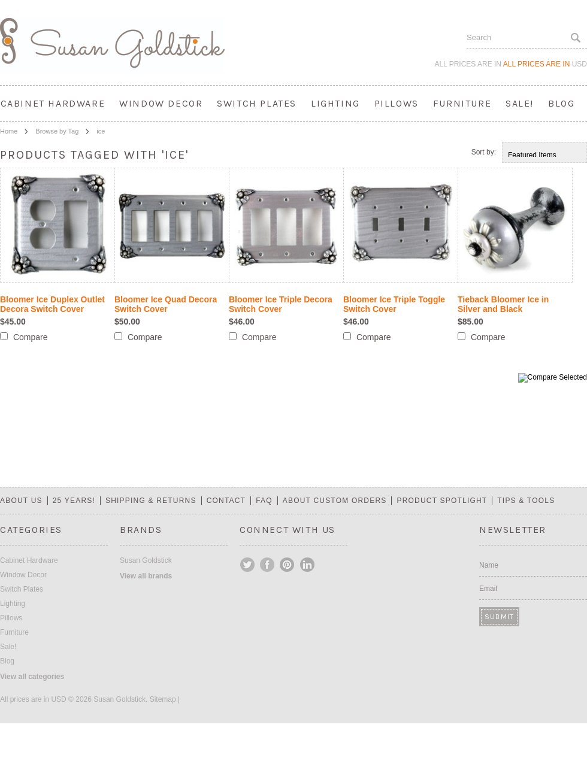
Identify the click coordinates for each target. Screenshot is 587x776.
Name (488, 565)
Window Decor (160, 103)
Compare (30, 337)
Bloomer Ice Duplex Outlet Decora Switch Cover (52, 304)
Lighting (335, 103)
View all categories (32, 676)
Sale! (520, 103)
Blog (561, 103)
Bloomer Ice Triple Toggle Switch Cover (394, 304)
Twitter (248, 564)
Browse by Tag (56, 131)
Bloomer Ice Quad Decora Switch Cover (165, 304)
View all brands (146, 576)
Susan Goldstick (146, 560)
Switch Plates (256, 103)
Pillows (396, 103)
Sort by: (483, 152)
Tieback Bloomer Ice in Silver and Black (503, 304)
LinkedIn (307, 564)
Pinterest (287, 564)
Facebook (267, 564)
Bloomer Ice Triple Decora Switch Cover (280, 304)
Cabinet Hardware (53, 103)
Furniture (462, 103)
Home (8, 131)
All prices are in (545, 64)
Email (488, 588)
